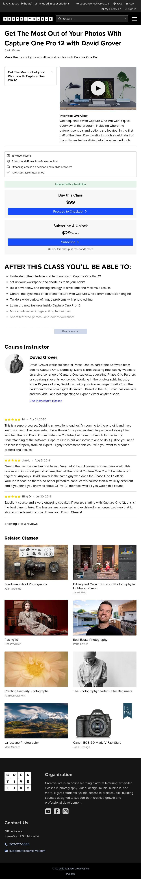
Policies (70, 874)
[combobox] (92, 19)
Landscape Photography (22, 742)
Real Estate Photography (90, 639)
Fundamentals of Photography (26, 584)
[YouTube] (48, 811)
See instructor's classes (45, 400)
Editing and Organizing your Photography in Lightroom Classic (104, 586)
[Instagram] (65, 811)
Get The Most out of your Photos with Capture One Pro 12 (26, 76)
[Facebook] (57, 811)
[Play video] (98, 88)
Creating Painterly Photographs (26, 691)
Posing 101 (12, 639)
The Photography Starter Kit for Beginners (102, 691)
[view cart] (131, 3)
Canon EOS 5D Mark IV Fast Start (97, 742)
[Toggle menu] (134, 19)
